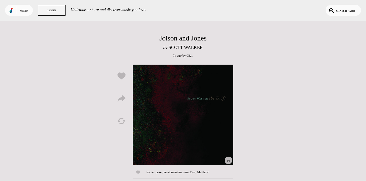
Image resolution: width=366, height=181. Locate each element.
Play (183, 115)
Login (51, 10)
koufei (150, 172)
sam (186, 172)
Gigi (189, 55)
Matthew (203, 172)
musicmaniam (172, 172)
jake (159, 172)
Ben (193, 172)
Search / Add (341, 10)
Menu (24, 10)
